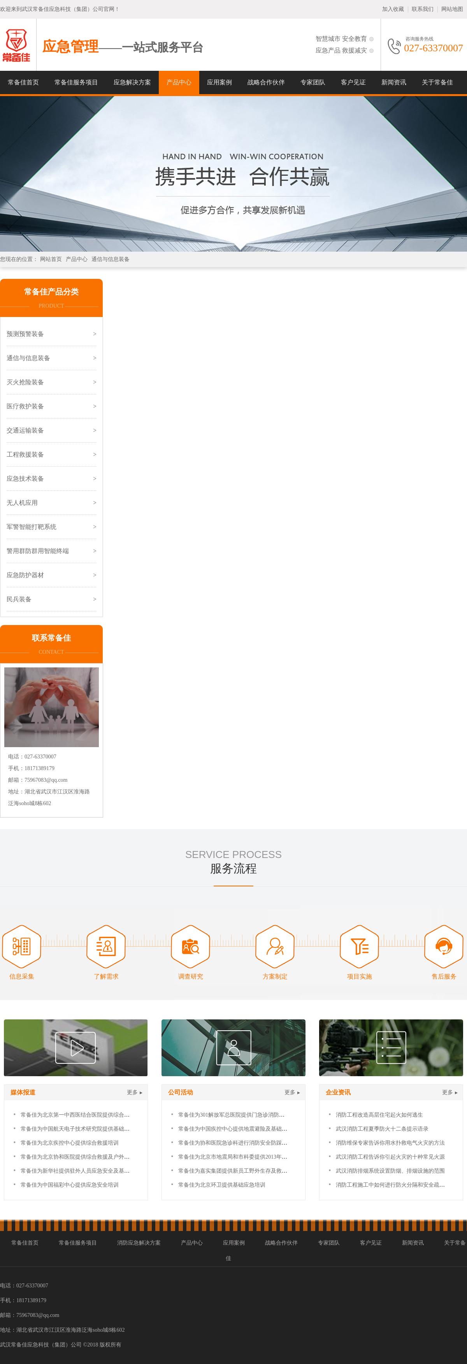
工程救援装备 (25, 454)
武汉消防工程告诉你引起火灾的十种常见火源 (390, 1157)
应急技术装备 (25, 478)
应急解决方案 (132, 82)
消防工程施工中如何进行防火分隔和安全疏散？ (393, 1185)
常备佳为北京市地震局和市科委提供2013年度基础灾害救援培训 (254, 1157)
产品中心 (179, 82)
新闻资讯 (393, 82)
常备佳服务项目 (76, 82)
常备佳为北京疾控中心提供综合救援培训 (70, 1143)
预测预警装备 (25, 334)
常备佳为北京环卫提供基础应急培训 (221, 1185)
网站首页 (51, 259)
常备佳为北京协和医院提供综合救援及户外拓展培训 (83, 1157)
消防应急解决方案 (139, 1243)
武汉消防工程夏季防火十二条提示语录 (382, 1129)
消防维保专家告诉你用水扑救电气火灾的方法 (390, 1143)
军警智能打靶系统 (31, 527)
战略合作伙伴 (266, 82)
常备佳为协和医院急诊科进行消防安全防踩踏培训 (238, 1143)
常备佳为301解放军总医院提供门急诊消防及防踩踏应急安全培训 (256, 1115)
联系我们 (423, 9)
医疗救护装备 (25, 406)
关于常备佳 (437, 82)
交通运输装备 (25, 430)
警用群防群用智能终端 (38, 551)
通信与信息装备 (110, 259)
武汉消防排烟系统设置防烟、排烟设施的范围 (390, 1171)
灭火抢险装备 (25, 382)
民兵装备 (19, 599)
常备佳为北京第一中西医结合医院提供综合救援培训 (83, 1115)
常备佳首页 (23, 82)
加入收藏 (393, 9)
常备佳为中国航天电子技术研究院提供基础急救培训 (83, 1129)
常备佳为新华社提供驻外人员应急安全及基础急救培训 (86, 1171)
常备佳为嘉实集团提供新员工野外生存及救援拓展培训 (243, 1171)
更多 (132, 1092)
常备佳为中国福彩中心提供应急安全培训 (70, 1185)
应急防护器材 (25, 575)
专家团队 (312, 82)
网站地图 (452, 9)
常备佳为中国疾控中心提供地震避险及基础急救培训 (241, 1129)
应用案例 (219, 82)
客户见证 (353, 82)
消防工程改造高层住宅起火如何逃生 (379, 1115)
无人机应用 (22, 502)
